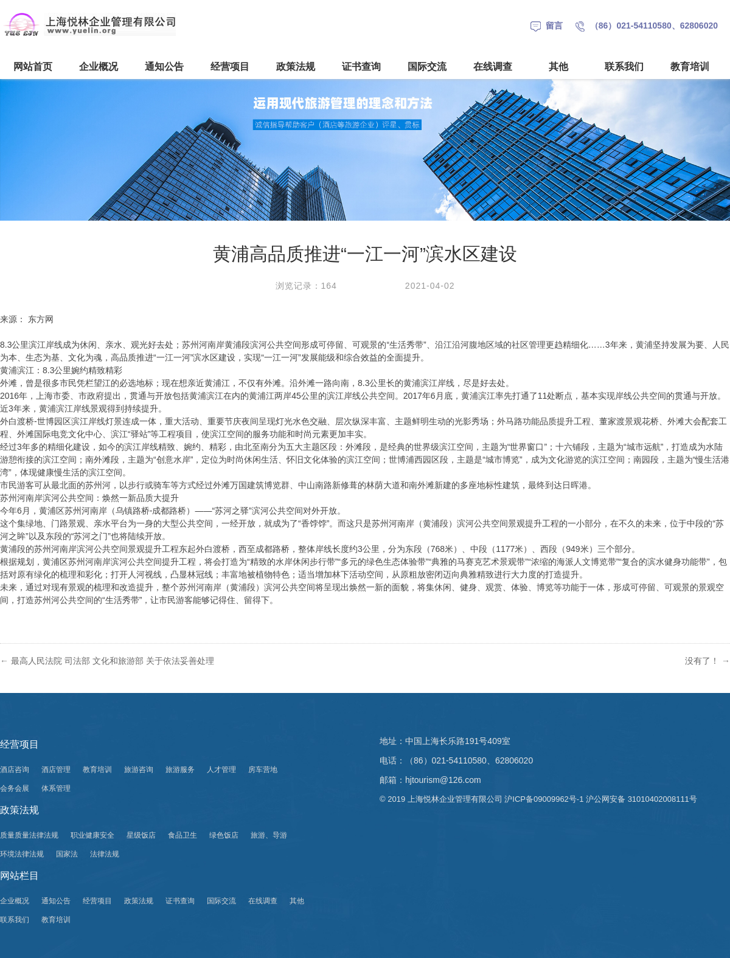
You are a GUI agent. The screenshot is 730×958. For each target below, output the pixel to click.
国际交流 (427, 66)
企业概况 (98, 66)
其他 (558, 66)
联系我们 (624, 66)
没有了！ (707, 661)
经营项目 (229, 66)
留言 (546, 25)
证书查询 (361, 66)
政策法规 (295, 66)
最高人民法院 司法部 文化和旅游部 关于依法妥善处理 (112, 661)
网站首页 (32, 66)
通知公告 (164, 66)
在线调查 (492, 66)
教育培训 (689, 66)
